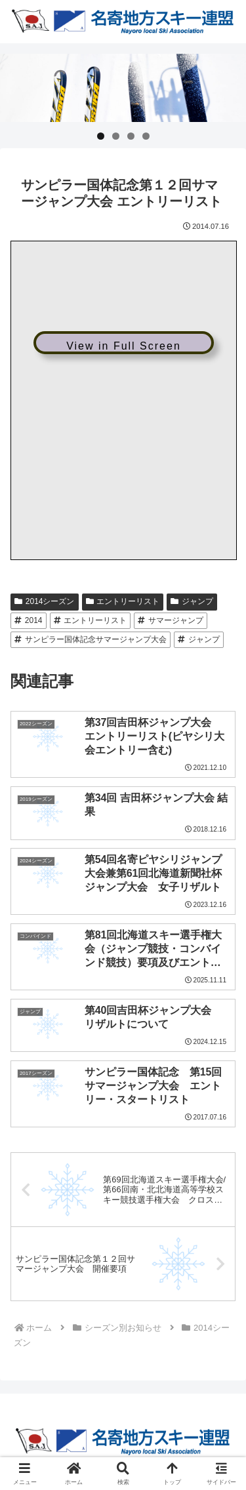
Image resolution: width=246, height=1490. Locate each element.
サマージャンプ (170, 620)
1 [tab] (100, 136)
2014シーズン (44, 601)
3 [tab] (130, 136)
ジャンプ (192, 601)
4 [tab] (146, 136)
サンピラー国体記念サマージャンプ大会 (90, 639)
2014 (28, 620)
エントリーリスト (123, 601)
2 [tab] (115, 136)
